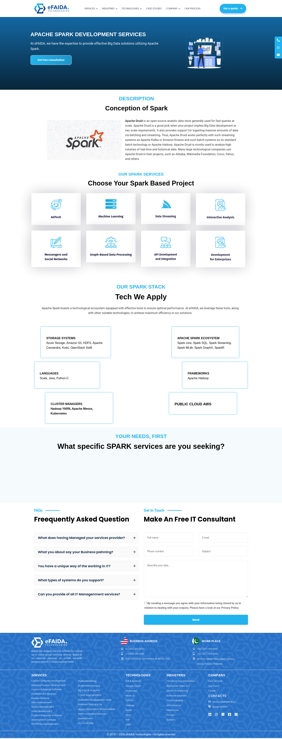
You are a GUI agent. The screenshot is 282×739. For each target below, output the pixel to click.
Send (195, 620)
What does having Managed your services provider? (87, 537)
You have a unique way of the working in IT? (87, 566)
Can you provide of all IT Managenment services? (87, 594)
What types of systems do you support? (87, 580)
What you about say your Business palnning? (87, 552)
